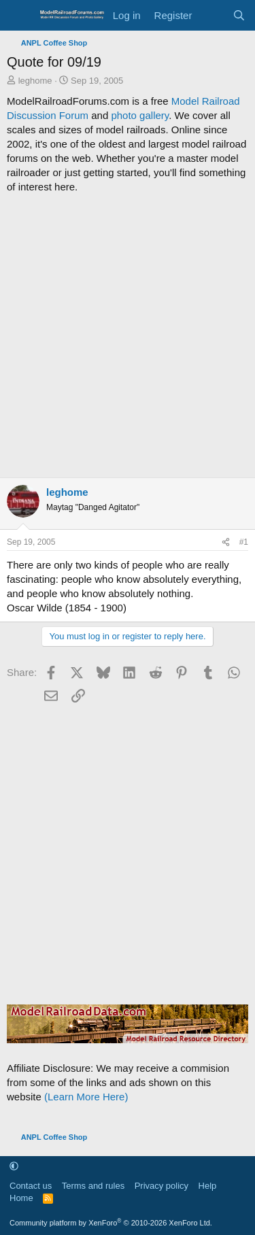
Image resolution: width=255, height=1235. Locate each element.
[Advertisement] (127, 335)
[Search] (239, 15)
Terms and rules (93, 1186)
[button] (14, 1166)
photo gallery (140, 115)
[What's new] (212, 15)
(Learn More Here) (86, 1096)
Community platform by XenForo (111, 1223)
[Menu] (19, 15)
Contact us (31, 1186)
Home (21, 1198)
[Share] (226, 542)
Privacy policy (161, 1186)
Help (208, 1186)
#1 (243, 542)
